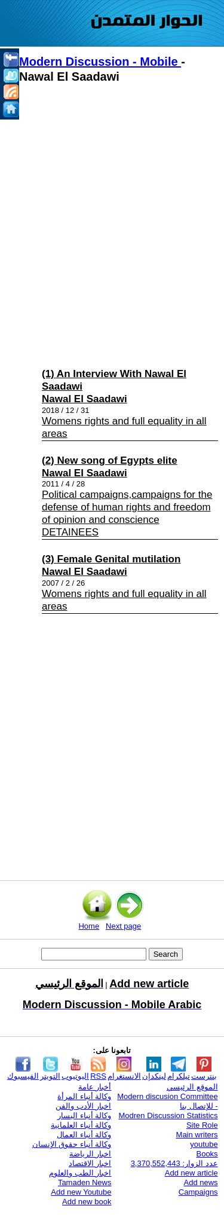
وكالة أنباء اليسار (84, 1115)
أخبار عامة (95, 1086)
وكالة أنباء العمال (84, 1134)
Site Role (202, 1125)
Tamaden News (85, 1182)
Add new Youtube (81, 1192)
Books (206, 1153)
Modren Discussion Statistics (167, 1115)
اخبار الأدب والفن (83, 1105)
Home (88, 926)
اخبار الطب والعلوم (80, 1172)
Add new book (86, 1201)
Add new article (191, 1172)
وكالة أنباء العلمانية (81, 1125)
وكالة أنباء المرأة (84, 1096)
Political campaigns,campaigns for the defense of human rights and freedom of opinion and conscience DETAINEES (127, 513)
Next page (123, 926)
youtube (203, 1144)
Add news (201, 1182)
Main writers (197, 1134)
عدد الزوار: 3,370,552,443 (174, 1163)
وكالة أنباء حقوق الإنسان (72, 1144)
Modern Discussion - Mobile (100, 61)
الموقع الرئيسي (192, 1086)
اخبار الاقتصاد (90, 1163)
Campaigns (198, 1192)
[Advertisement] (112, 223)
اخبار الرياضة (90, 1153)
